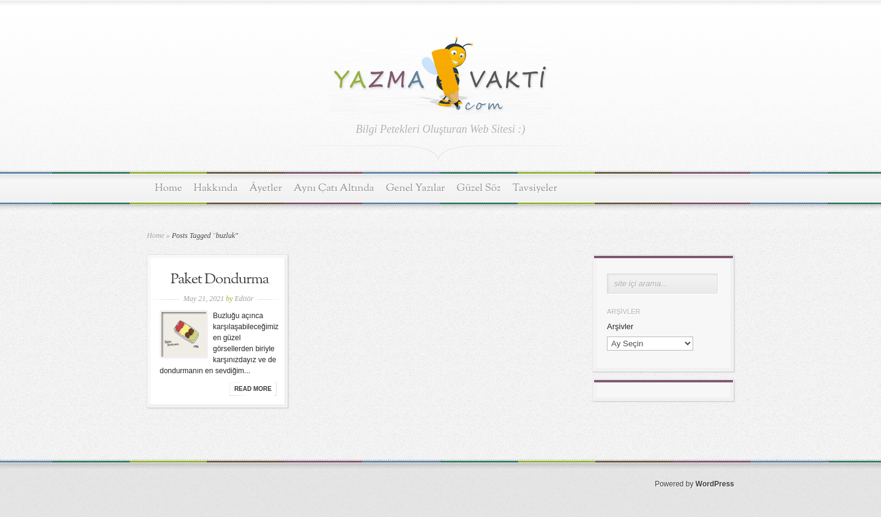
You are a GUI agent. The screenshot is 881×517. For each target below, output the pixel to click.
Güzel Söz (478, 188)
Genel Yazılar (415, 188)
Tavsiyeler (535, 188)
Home (168, 188)
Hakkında (216, 188)
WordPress (715, 484)
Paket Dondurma (220, 279)
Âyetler (266, 188)
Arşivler (620, 326)
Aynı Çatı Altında (334, 188)
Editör (243, 298)
